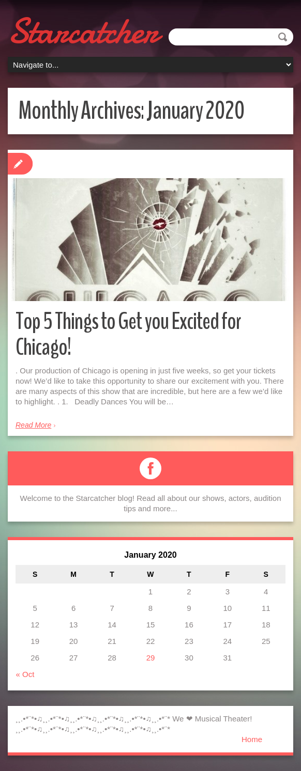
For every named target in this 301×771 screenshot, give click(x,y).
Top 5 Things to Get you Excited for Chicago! (128, 334)
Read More (33, 425)
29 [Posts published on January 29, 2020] (150, 657)
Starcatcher (83, 31)
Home (252, 739)
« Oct (25, 674)
